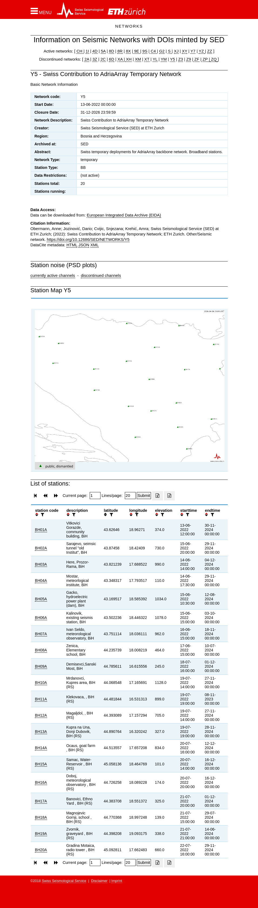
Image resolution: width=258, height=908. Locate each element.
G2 (162, 51)
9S (144, 51)
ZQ (213, 59)
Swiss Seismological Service (64, 881)
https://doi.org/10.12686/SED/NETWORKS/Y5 (88, 239)
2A (86, 59)
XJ (176, 51)
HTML (71, 244)
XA (121, 59)
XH (128, 59)
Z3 (180, 59)
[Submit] (144, 495)
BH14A (41, 748)
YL (155, 59)
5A (103, 51)
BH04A (41, 580)
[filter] (41, 514)
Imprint (116, 881)
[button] (41, 11)
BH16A (41, 782)
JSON (83, 244)
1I (87, 51)
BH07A (41, 634)
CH (79, 51)
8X (128, 51)
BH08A (41, 650)
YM (164, 59)
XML (95, 244)
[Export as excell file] (157, 495)
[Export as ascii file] (169, 495)
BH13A (41, 731)
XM (138, 59)
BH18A (41, 817)
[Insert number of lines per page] (130, 495)
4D (95, 51)
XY (184, 51)
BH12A (41, 715)
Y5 (172, 59)
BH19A (41, 833)
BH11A (41, 699)
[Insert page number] (95, 495)
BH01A (41, 529)
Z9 (188, 59)
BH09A (41, 666)
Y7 (192, 51)
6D (111, 59)
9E (136, 51)
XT (146, 59)
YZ (202, 51)
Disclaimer (99, 881)
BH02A (41, 548)
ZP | (206, 59)
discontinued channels (101, 275)
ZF (196, 59)
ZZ (209, 51)
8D (111, 51)
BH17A (41, 801)
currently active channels (53, 275)
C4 (153, 51)
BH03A (41, 564)
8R (119, 51)
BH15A (41, 764)
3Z (94, 59)
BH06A (41, 617)
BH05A (41, 599)
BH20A (41, 850)
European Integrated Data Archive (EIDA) (124, 215)
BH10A (41, 682)
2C (103, 59)
